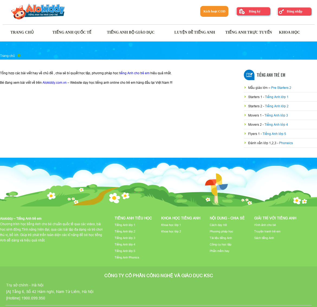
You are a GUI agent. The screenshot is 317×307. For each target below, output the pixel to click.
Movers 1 (255, 115)
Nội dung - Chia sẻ (227, 218)
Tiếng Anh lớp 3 (276, 115)
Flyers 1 (254, 134)
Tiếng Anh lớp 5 (274, 134)
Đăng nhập (294, 11)
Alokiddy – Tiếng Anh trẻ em (20, 218)
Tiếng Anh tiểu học (133, 218)
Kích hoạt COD (214, 11)
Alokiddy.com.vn (55, 82)
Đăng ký (254, 11)
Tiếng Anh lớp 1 (277, 97)
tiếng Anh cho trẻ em (134, 73)
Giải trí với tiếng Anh (275, 218)
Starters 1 (255, 97)
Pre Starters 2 (281, 88)
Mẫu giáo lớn (258, 88)
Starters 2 (255, 106)
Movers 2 (255, 124)
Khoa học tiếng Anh (180, 218)
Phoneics (286, 143)
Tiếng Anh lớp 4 (276, 124)
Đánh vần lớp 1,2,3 (262, 143)
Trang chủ (7, 56)
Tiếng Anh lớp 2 (277, 106)
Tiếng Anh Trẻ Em (271, 75)
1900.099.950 (33, 298)
